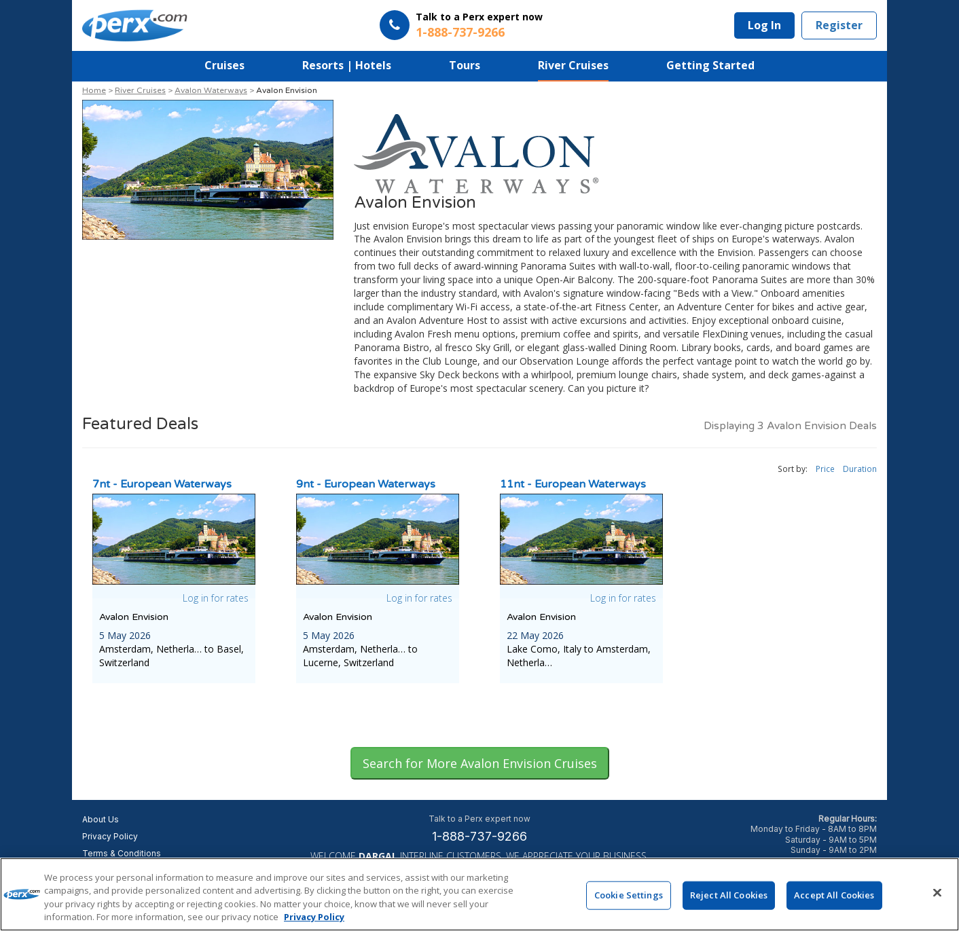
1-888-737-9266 (479, 836)
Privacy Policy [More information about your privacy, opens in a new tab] (314, 920)
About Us (100, 819)
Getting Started (710, 65)
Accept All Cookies (834, 898)
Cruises (224, 65)
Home (94, 90)
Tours (464, 65)
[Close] (937, 896)
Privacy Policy (110, 836)
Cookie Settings (628, 898)
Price (825, 468)
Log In (764, 25)
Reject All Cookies (728, 898)
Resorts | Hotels (346, 65)
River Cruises (573, 65)
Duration (860, 468)
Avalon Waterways (211, 90)
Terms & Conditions (121, 853)
